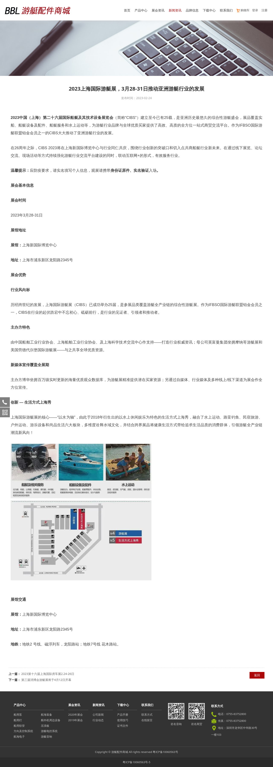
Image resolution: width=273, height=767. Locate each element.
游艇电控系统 (49, 731)
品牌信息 (192, 10)
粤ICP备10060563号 (165, 752)
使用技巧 (122, 720)
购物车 (243, 10)
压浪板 (45, 726)
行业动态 (98, 720)
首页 (127, 10)
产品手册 (122, 714)
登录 (255, 10)
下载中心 (209, 10)
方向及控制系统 (23, 731)
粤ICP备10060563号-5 (136, 762)
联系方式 (146, 714)
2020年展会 (75, 714)
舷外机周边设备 (50, 720)
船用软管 (19, 726)
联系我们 (226, 10)
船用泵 (18, 714)
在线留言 (146, 720)
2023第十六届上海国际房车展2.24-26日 (47, 674)
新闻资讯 (175, 10)
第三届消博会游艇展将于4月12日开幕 (46, 680)
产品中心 (141, 10)
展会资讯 (158, 10)
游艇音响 (46, 736)
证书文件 (122, 726)
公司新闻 (98, 714)
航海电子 (19, 736)
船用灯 (18, 720)
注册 (264, 10)
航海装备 (46, 714)
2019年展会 (75, 720)
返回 (257, 675)
